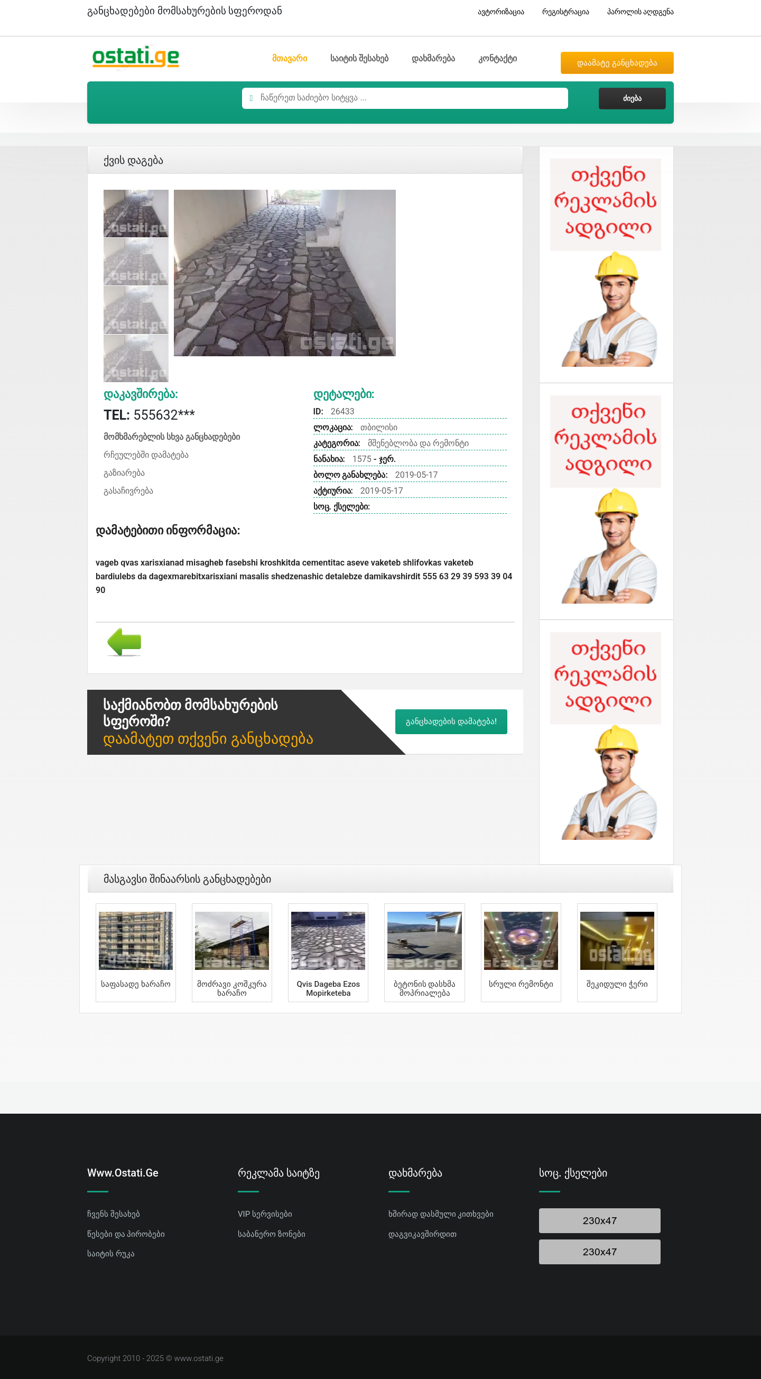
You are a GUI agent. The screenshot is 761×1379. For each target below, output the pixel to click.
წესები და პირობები (126, 1234)
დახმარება (433, 58)
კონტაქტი (497, 58)
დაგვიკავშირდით (422, 1234)
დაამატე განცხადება (617, 63)
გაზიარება (124, 473)
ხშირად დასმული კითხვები (441, 1214)
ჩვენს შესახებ (113, 1214)
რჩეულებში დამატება (146, 455)
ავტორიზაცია (497, 11)
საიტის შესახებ (359, 58)
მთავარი (289, 58)
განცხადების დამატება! (451, 721)
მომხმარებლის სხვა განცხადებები (172, 437)
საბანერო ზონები (271, 1234)
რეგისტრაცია (561, 11)
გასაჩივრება (128, 491)
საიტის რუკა (111, 1253)
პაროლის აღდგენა (636, 11)
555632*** (149, 415)
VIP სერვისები (265, 1214)
